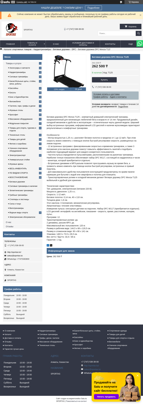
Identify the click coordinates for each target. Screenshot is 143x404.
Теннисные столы (17, 135)
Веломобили (15, 101)
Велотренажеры (16, 208)
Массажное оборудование (21, 119)
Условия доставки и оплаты (83, 44)
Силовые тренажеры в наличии (23, 186)
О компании (10, 331)
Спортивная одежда (118, 331)
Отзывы (9, 226)
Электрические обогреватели (22, 217)
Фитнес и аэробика (17, 144)
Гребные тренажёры (18, 195)
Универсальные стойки (19, 160)
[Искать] (139, 33)
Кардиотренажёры (42, 49)
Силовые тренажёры (18, 77)
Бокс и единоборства (83, 341)
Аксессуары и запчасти (19, 68)
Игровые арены (16, 164)
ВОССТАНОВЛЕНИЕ (18, 177)
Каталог (8, 334)
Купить (104, 79)
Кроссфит (13, 115)
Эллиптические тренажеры (21, 190)
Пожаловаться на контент (76, 401)
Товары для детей (17, 139)
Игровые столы (16, 110)
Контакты (110, 44)
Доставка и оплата (13, 338)
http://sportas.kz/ (14, 252)
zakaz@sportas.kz (15, 256)
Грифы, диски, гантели (49, 338)
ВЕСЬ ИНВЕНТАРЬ (18, 168)
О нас (56, 44)
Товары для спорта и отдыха (121, 338)
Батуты (12, 92)
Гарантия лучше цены (14, 349)
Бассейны (13, 88)
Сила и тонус (15, 204)
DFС (74, 49)
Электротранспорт (17, 155)
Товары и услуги (32, 44)
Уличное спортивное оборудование (117, 346)
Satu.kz (84, 399)
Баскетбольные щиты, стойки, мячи (87, 332)
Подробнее (93, 8)
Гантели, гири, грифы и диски (22, 106)
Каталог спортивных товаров (17, 49)
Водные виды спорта (18, 212)
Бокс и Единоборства (18, 97)
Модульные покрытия (18, 123)
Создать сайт (21, 2)
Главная (10, 44)
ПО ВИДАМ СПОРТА (18, 173)
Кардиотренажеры (47, 331)
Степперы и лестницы (19, 199)
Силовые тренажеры (48, 334)
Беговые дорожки (61, 49)
